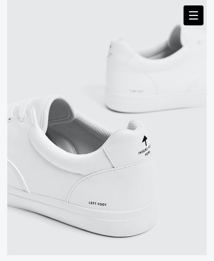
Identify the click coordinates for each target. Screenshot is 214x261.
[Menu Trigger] (193, 15)
